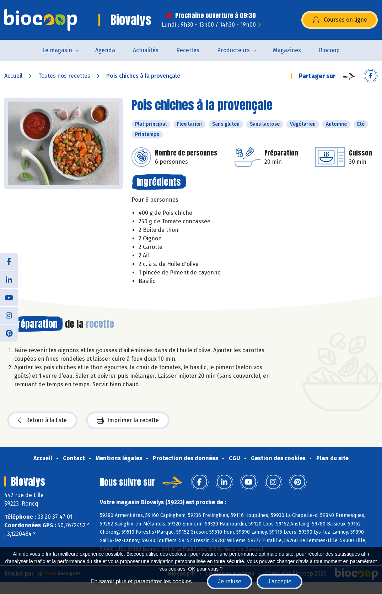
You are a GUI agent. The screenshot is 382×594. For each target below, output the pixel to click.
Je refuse (229, 581)
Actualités (145, 50)
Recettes (187, 50)
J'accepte (279, 581)
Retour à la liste (42, 420)
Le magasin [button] (57, 50)
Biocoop (329, 50)
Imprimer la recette (128, 420)
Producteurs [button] (233, 50)
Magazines (287, 50)
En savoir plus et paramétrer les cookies (141, 581)
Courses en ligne (339, 19)
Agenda (105, 50)
